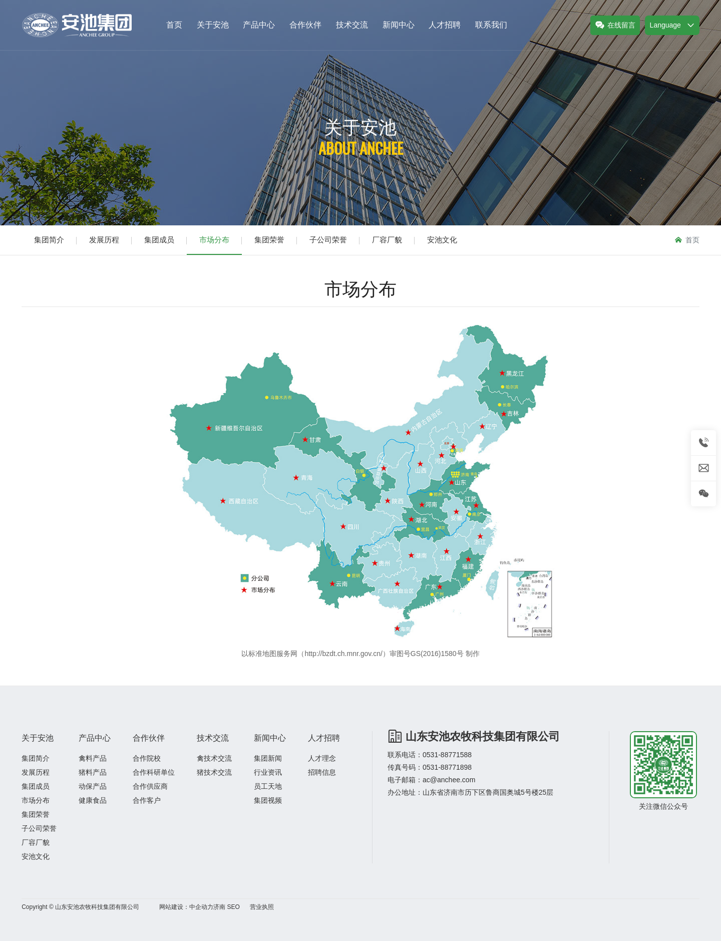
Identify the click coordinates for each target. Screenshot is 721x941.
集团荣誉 (269, 239)
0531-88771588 (447, 755)
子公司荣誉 (328, 239)
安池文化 (442, 239)
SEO (233, 906)
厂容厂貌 (387, 239)
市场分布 (214, 239)
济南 (219, 906)
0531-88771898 (447, 767)
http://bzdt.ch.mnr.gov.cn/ (343, 654)
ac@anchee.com (449, 780)
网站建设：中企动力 (186, 906)
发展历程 (104, 239)
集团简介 (49, 239)
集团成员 (159, 239)
